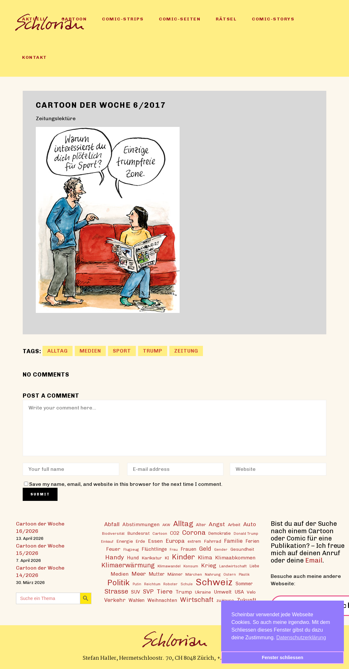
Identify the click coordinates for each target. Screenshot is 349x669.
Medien (90, 351)
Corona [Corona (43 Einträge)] (194, 532)
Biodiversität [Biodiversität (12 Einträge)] (113, 533)
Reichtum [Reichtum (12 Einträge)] (152, 584)
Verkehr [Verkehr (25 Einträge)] (115, 600)
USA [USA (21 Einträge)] (239, 592)
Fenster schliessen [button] (282, 657)
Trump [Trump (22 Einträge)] (183, 592)
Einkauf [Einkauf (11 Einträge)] (107, 542)
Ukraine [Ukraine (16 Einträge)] (203, 592)
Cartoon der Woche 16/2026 (40, 527)
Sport (122, 351)
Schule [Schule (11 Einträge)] (187, 584)
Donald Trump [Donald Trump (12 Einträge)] (246, 533)
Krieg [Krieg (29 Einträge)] (208, 565)
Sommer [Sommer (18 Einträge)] (244, 584)
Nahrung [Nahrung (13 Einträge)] (213, 574)
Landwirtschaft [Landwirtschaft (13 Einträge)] (233, 566)
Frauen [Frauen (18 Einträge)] (188, 549)
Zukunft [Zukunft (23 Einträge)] (246, 600)
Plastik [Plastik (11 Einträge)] (244, 574)
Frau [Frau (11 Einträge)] (174, 550)
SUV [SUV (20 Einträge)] (135, 592)
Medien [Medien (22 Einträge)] (119, 574)
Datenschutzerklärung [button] (301, 637)
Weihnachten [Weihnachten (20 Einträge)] (162, 600)
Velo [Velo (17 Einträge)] (251, 592)
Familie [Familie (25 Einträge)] (233, 541)
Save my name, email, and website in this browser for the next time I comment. (125, 484)
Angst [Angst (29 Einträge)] (217, 524)
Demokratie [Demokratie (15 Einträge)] (219, 533)
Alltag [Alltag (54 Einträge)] (183, 523)
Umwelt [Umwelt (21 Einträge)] (223, 592)
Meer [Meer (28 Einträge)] (138, 573)
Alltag (57, 351)
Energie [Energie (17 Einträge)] (124, 541)
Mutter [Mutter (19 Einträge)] (157, 574)
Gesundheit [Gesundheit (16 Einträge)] (242, 549)
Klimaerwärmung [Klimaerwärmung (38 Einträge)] (128, 565)
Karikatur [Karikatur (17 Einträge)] (152, 557)
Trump (152, 351)
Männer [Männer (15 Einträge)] (174, 574)
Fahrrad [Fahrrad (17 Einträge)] (212, 541)
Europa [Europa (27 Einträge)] (175, 541)
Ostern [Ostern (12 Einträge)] (229, 574)
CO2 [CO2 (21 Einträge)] (174, 533)
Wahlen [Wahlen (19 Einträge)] (136, 600)
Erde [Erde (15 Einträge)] (140, 541)
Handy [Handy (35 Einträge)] (114, 557)
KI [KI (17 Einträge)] (167, 557)
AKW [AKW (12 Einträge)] (166, 525)
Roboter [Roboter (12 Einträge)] (170, 584)
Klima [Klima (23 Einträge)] (205, 558)
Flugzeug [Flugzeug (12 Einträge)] (131, 549)
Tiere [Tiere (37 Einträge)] (165, 591)
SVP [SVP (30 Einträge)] (148, 591)
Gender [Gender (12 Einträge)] (221, 549)
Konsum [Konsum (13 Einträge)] (190, 566)
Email (313, 560)
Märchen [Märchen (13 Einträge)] (193, 574)
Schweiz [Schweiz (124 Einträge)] (214, 582)
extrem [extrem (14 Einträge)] (194, 541)
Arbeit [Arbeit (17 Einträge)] (234, 524)
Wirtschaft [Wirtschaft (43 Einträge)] (196, 599)
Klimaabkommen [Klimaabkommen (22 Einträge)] (235, 558)
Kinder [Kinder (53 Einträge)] (183, 557)
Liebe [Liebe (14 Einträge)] (254, 566)
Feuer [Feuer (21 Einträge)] (113, 549)
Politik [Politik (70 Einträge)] (118, 582)
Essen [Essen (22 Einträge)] (155, 541)
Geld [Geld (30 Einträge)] (205, 548)
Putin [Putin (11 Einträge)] (137, 584)
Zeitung (186, 351)
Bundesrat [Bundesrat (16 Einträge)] (139, 533)
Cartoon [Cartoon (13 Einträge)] (159, 533)
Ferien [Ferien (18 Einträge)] (252, 541)
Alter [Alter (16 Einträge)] (201, 524)
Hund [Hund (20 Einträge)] (133, 558)
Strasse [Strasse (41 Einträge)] (116, 591)
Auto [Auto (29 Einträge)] (249, 524)
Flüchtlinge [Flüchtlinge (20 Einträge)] (154, 549)
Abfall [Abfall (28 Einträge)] (112, 524)
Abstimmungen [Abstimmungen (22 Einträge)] (140, 524)
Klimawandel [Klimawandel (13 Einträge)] (169, 566)
